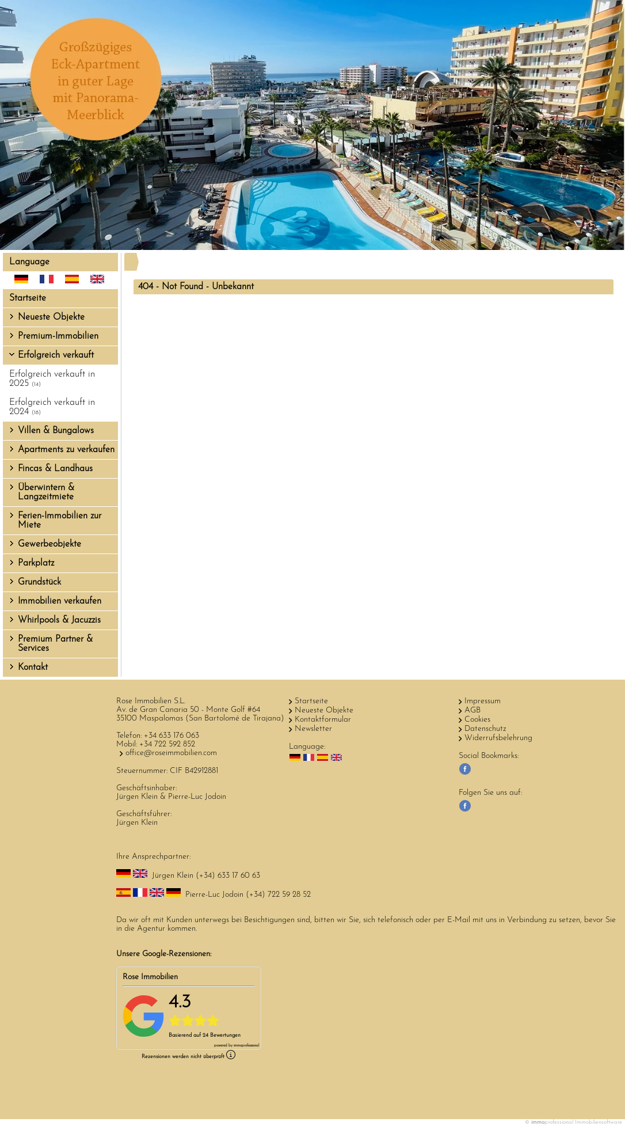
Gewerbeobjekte (49, 544)
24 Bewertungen (222, 1035)
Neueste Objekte (51, 317)
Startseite (27, 298)
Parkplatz (36, 563)
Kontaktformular (323, 719)
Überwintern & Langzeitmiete (46, 492)
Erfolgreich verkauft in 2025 (52, 379)
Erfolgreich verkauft (56, 355)
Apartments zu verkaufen (66, 449)
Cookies (477, 719)
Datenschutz (485, 729)
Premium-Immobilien (58, 336)
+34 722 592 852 (167, 744)
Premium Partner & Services (55, 644)
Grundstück (39, 582)
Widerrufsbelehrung (498, 738)
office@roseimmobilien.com (171, 753)
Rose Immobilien (150, 977)
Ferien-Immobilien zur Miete (59, 520)
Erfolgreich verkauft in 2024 (52, 407)
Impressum (482, 701)
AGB (472, 710)
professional (246, 1046)
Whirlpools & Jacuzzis (59, 620)
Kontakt (33, 667)
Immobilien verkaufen (59, 601)
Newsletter (313, 729)
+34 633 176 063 (171, 735)
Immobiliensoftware (598, 1122)
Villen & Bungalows (56, 430)
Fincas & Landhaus (55, 468)
